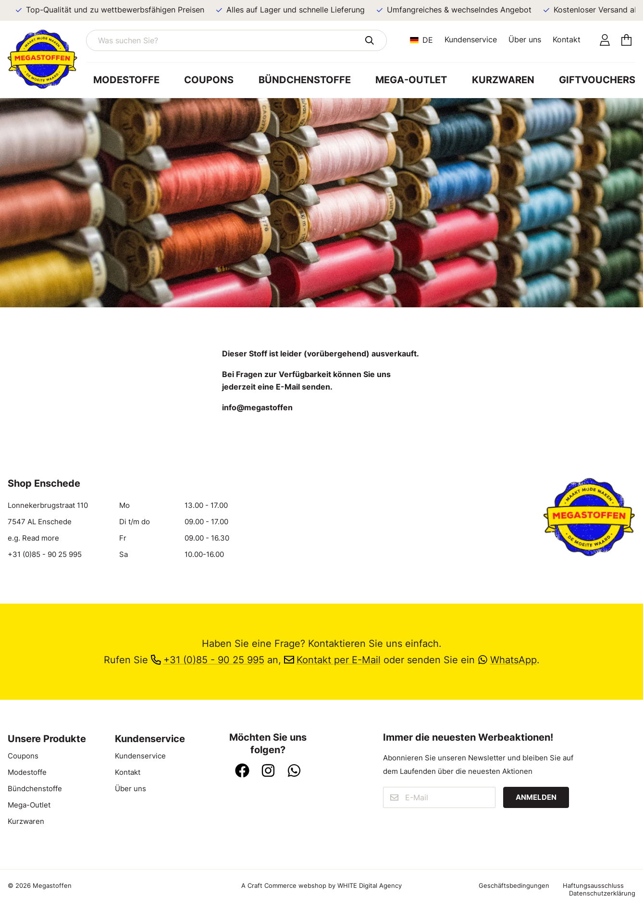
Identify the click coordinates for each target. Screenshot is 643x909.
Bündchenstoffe (305, 80)
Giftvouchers (597, 80)
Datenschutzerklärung (602, 893)
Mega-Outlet (411, 80)
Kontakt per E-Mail (332, 660)
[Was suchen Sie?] (236, 40)
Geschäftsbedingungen (514, 885)
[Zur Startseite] (47, 59)
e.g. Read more (33, 538)
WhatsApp (507, 660)
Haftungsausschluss (593, 885)
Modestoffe (126, 80)
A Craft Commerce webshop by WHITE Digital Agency (321, 885)
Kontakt (567, 39)
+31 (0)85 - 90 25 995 (45, 554)
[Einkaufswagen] (626, 40)
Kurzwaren (503, 80)
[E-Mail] (439, 797)
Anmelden (536, 797)
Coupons (209, 80)
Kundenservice (471, 39)
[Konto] (605, 40)
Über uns (524, 39)
